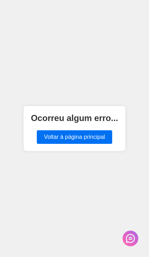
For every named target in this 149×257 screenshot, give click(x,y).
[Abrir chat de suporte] (130, 238)
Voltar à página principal (74, 137)
